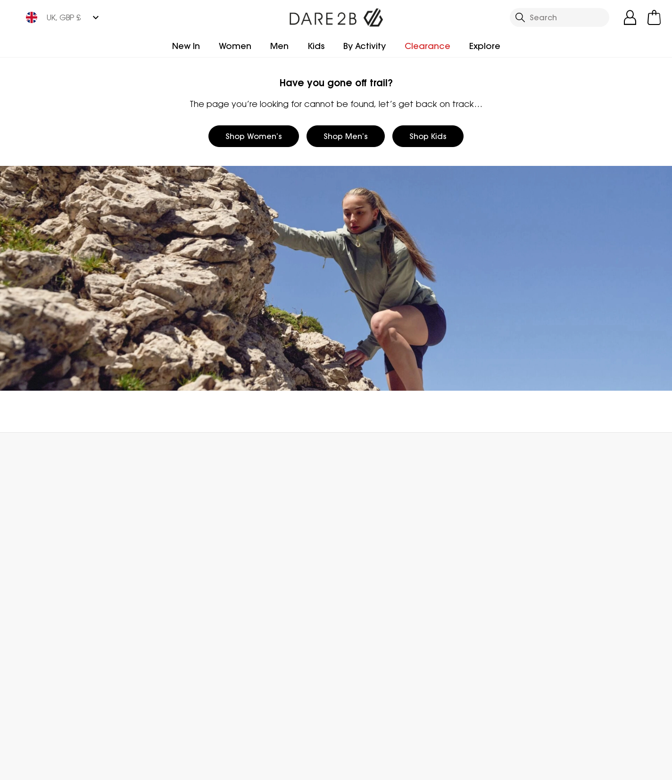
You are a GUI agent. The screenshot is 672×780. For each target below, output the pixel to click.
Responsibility (256, 599)
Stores (243, 553)
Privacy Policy (550, 767)
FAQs (136, 538)
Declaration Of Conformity (260, 646)
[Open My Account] (630, 17)
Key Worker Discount (374, 614)
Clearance (427, 46)
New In (186, 46)
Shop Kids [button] (428, 136)
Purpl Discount (362, 599)
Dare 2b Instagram (295, 725)
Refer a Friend (362, 659)
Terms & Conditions (466, 767)
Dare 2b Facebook (276, 725)
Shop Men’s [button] (346, 136)
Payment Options (368, 629)
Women (235, 46)
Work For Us (252, 569)
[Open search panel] (559, 17)
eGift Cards (357, 523)
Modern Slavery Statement (260, 619)
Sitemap (247, 667)
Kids (315, 46)
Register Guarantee (373, 553)
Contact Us (544, 453)
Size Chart (355, 569)
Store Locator (355, 453)
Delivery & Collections (63, 523)
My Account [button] (164, 453)
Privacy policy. (564, 553)
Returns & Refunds (56, 538)
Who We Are (254, 523)
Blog (239, 538)
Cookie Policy (624, 767)
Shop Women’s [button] (253, 136)
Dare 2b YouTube (315, 725)
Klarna (347, 644)
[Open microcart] (654, 17)
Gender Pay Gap (263, 584)
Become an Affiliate (372, 674)
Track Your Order (54, 553)
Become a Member (372, 538)
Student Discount (368, 584)
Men (279, 46)
